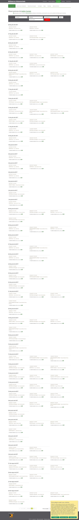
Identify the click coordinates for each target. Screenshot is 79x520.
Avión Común (26, 11)
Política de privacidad (39, 519)
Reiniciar (47, 19)
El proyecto (45, 1)
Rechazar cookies (64, 517)
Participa (63, 1)
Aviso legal (34, 519)
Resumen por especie (32, 6)
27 (33, 508)
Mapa (44, 6)
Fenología (40, 6)
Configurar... (55, 517)
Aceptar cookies (73, 517)
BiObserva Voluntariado (16, 1)
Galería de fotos (56, 6)
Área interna (68, 1)
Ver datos (58, 1)
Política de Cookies (47, 519)
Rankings (49, 6)
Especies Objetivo (51, 1)
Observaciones (12, 6)
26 (31, 508)
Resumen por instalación (21, 6)
